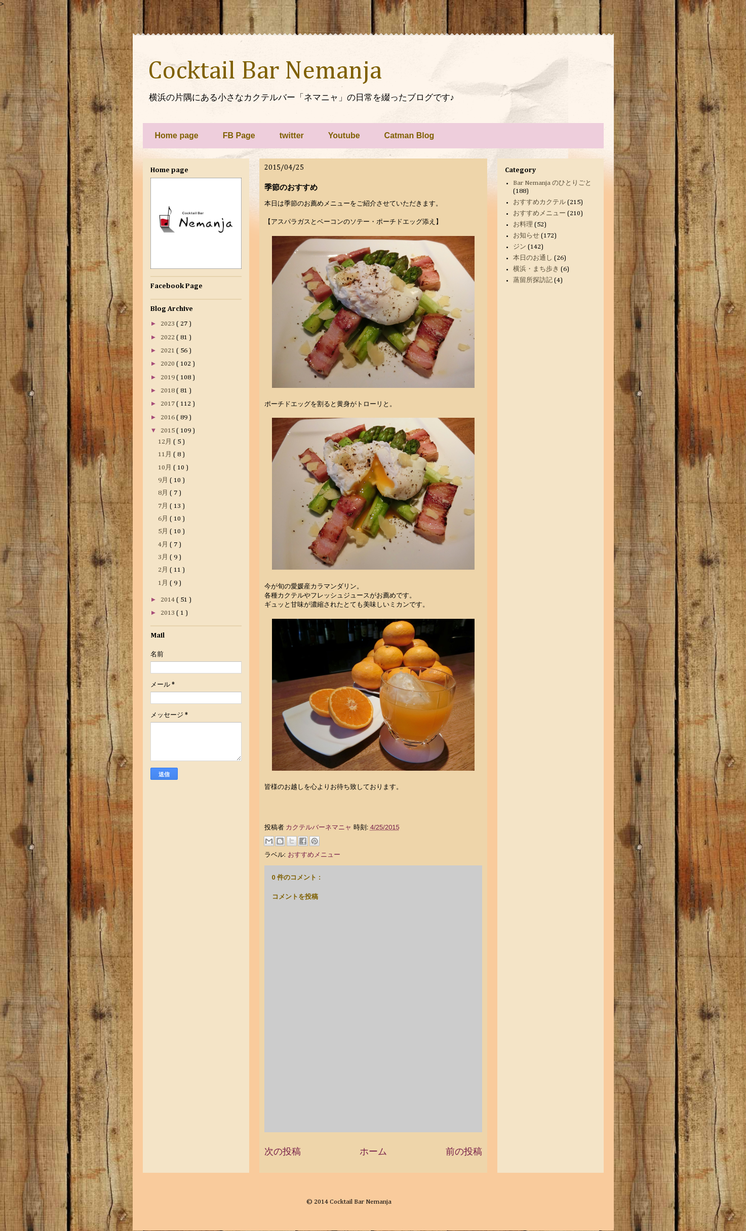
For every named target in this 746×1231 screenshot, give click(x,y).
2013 (168, 613)
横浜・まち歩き (536, 269)
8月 (164, 493)
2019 (168, 377)
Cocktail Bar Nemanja (265, 71)
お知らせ (526, 235)
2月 (164, 570)
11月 (165, 454)
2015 (168, 430)
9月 (164, 480)
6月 (164, 518)
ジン (519, 247)
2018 (168, 390)
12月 (165, 442)
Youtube (344, 135)
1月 (164, 583)
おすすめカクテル (539, 202)
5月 (164, 531)
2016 (168, 417)
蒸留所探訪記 (533, 280)
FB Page (239, 135)
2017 (168, 404)
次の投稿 (282, 1151)
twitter (292, 135)
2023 (168, 324)
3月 (164, 557)
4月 (164, 544)
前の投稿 (464, 1151)
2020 (168, 364)
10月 (165, 467)
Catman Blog (409, 135)
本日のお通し (533, 258)
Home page (177, 135)
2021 (168, 350)
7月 (164, 506)
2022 (168, 337)
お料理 (523, 224)
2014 (168, 600)
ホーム (373, 1151)
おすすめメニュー (314, 854)
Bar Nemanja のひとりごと (552, 183)
